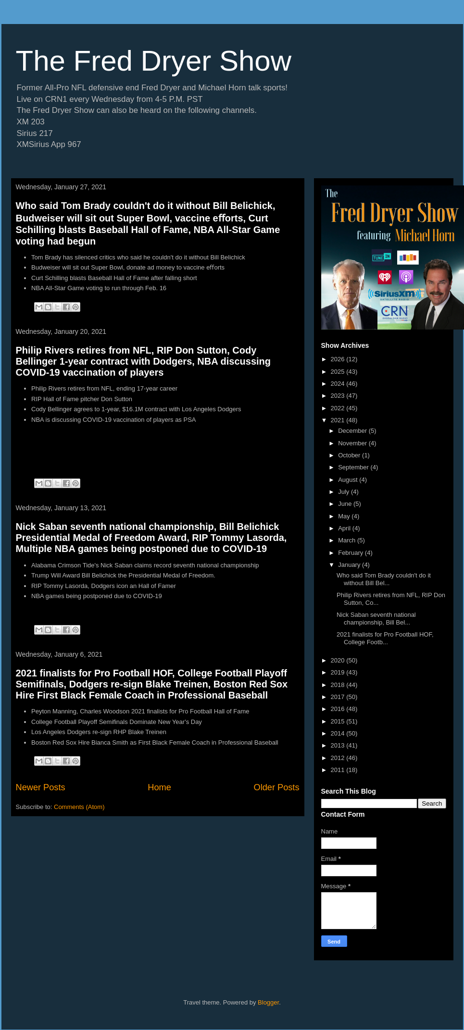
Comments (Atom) (79, 806)
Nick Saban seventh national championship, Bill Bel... (376, 618)
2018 (339, 684)
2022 (339, 408)
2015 (339, 721)
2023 (339, 395)
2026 (339, 359)
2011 (339, 769)
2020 (339, 660)
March (347, 540)
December (353, 430)
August (348, 479)
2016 (339, 708)
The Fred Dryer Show (154, 61)
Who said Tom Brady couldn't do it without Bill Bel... (384, 579)
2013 (339, 745)
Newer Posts (40, 787)
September (354, 467)
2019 (339, 672)
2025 (339, 371)
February (351, 552)
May (344, 516)
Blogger (268, 1002)
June (345, 503)
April (345, 528)
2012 (339, 757)
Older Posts (276, 787)
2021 (339, 420)
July (344, 491)
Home (159, 787)
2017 (339, 696)
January (350, 564)
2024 (339, 383)
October (350, 455)
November (353, 443)
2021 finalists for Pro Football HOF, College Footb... (385, 638)
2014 (339, 733)
